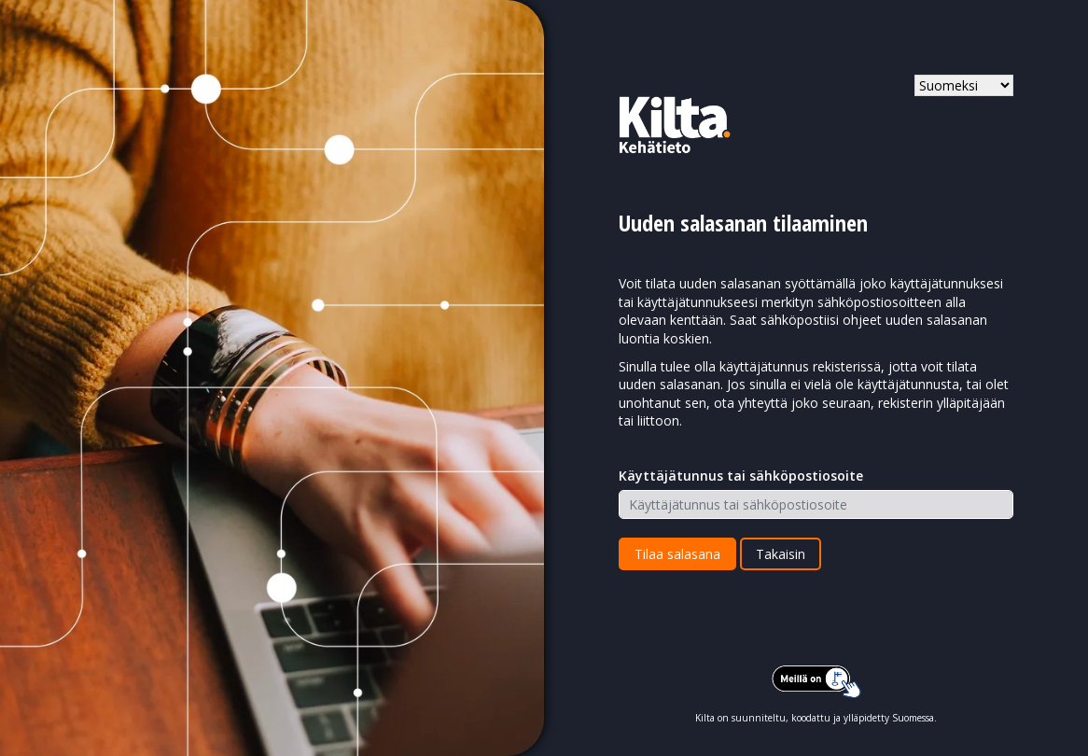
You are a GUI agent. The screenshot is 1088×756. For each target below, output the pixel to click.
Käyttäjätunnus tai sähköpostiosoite (741, 475)
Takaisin (780, 554)
